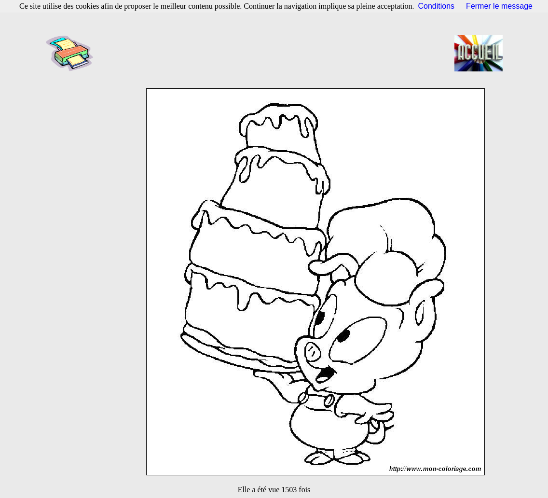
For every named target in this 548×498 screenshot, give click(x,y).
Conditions (436, 6)
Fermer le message (499, 6)
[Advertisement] (276, 53)
